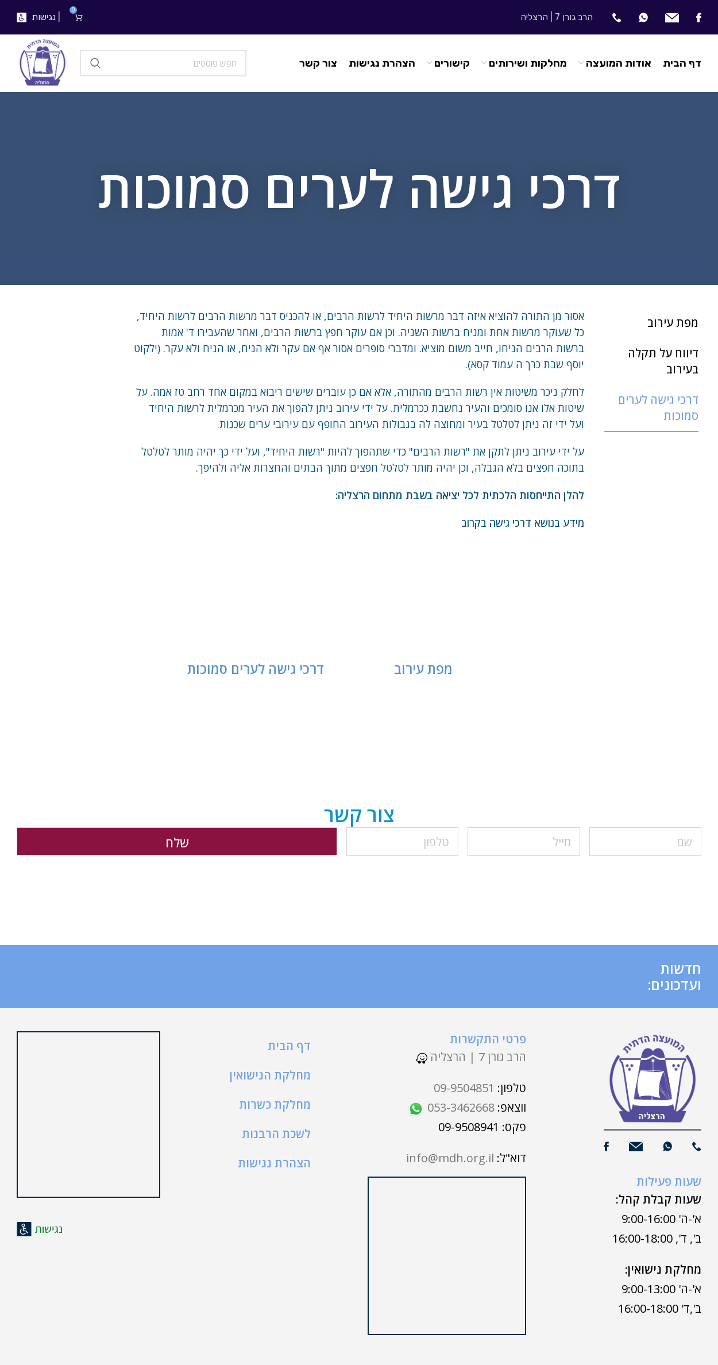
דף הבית (289, 1046)
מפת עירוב (423, 669)
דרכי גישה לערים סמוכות (255, 669)
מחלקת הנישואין (270, 1075)
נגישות (44, 16)
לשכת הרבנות (276, 1134)
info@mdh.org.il (450, 1158)
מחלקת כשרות (275, 1104)
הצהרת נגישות (274, 1163)
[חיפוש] (163, 63)
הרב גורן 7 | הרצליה (471, 1057)
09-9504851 (464, 1088)
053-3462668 (451, 1107)
